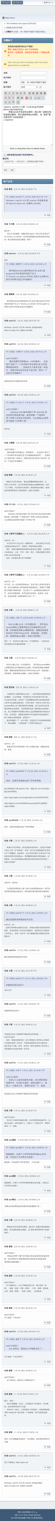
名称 (5, 73)
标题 (5, 82)
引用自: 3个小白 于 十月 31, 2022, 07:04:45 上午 (28, 403)
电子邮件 (7, 77)
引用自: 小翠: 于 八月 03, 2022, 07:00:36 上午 (27, 618)
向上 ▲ (34, 1512)
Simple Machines (34, 1515)
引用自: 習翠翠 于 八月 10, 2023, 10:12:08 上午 (27, 264)
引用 (47, 215)
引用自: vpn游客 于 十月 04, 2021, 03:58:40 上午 (28, 1148)
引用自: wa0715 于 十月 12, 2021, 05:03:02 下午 (28, 978)
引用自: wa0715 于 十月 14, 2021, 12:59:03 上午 (28, 913)
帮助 (19, 1512)
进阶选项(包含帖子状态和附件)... (21, 155)
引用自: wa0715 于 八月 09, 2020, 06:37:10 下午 (28, 197)
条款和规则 (26, 1512)
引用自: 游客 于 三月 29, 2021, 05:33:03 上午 (27, 1339)
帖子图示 (7, 87)
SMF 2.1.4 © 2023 (21, 1515)
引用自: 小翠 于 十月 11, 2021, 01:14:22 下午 (27, 1070)
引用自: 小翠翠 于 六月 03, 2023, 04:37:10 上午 (27, 352)
